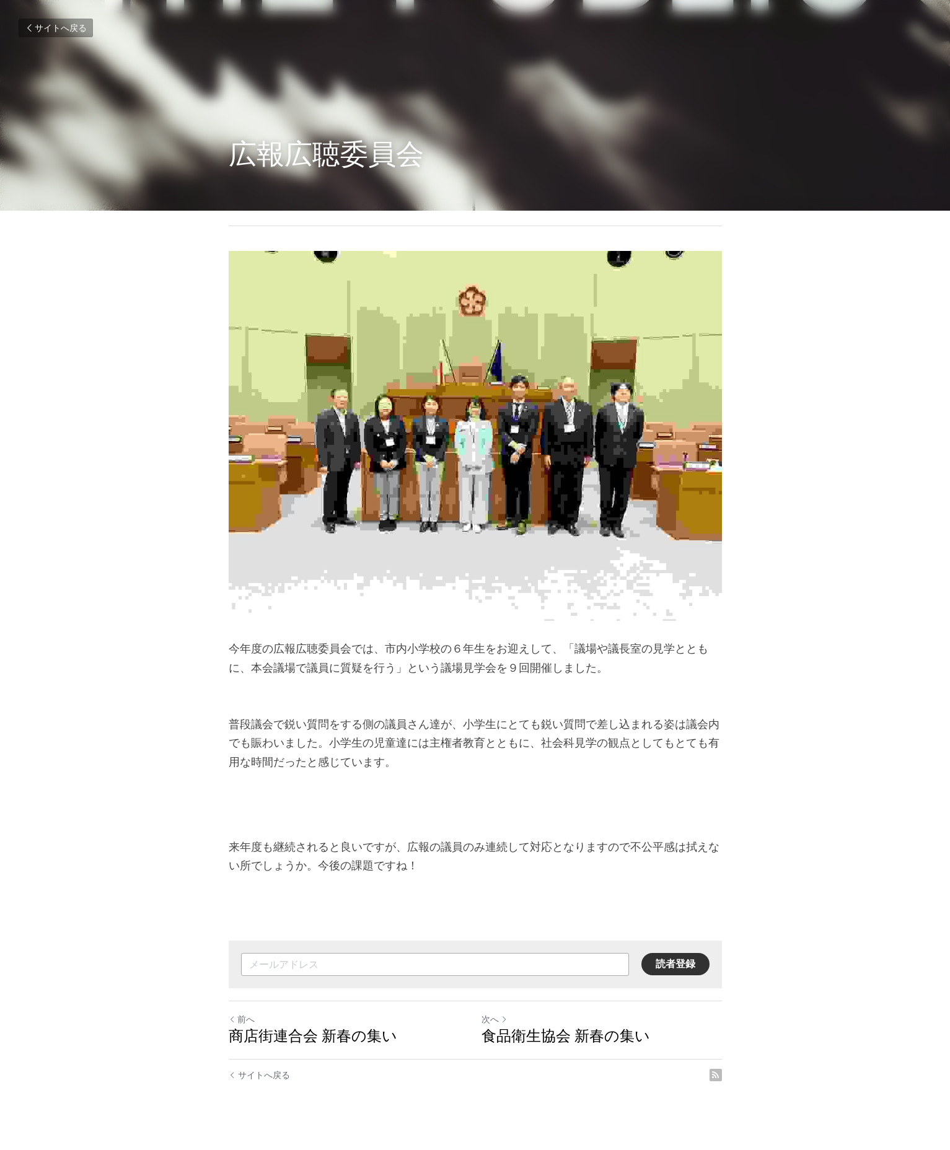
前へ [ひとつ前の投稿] (242, 1019)
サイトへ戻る (56, 27)
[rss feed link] (716, 1075)
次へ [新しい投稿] (495, 1019)
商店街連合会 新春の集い (313, 1036)
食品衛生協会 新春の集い (566, 1036)
